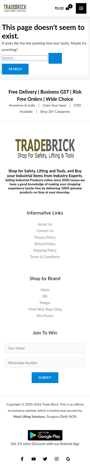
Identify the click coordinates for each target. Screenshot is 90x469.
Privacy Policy (45, 237)
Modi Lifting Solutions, (29, 416)
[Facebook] (22, 459)
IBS (45, 296)
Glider (45, 290)
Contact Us (45, 231)
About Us (45, 224)
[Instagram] (56, 459)
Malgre (45, 303)
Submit (44, 377)
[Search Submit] (55, 58)
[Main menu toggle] (81, 8)
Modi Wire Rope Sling (45, 309)
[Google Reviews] (68, 459)
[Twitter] (45, 459)
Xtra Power (45, 316)
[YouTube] (33, 459)
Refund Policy (45, 244)
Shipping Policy (45, 250)
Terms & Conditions (45, 257)
